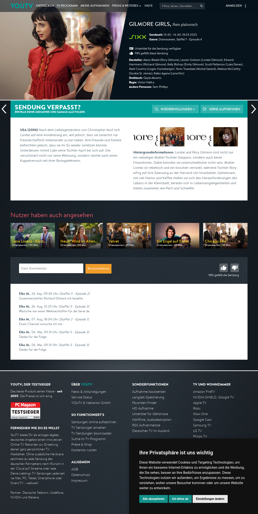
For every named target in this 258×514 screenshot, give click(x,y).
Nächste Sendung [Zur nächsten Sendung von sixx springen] (252, 109)
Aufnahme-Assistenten (149, 391)
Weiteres (125, 5)
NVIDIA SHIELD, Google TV (213, 397)
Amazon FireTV (204, 391)
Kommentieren (98, 269)
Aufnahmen (95, 5)
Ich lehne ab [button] (180, 499)
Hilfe (149, 5)
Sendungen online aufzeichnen (93, 422)
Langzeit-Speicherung (148, 397)
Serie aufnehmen (224, 109)
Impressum (79, 480)
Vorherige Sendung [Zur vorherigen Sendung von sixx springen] (5, 109)
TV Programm (67, 5)
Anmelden (234, 5)
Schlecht (234, 268)
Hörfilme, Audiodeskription (152, 419)
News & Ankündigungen (88, 391)
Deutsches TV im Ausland (150, 431)
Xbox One (200, 414)
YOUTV (21, 6)
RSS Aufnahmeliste (146, 425)
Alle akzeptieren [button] (153, 499)
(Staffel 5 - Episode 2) (74, 294)
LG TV (197, 431)
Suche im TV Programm (88, 439)
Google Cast (202, 419)
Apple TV (199, 403)
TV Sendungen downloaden (91, 433)
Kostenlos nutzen (84, 450)
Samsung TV (202, 425)
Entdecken (45, 5)
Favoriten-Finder (144, 403)
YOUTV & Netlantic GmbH (91, 403)
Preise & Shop (81, 444)
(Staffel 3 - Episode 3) (74, 306)
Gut (223, 268)
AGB (74, 469)
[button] (245, 6)
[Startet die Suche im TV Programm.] (182, 6)
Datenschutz (80, 475)
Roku (196, 408)
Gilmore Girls (149, 25)
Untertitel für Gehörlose (150, 414)
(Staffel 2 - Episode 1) (74, 319)
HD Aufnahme (142, 408)
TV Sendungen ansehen (88, 427)
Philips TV (200, 436)
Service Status (81, 397)
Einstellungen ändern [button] (210, 499)
